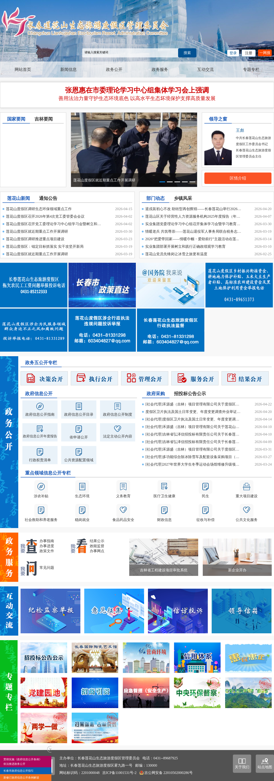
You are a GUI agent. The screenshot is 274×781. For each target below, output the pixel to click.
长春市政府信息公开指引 (18, 770)
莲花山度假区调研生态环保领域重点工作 (39, 209)
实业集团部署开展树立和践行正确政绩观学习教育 (185, 246)
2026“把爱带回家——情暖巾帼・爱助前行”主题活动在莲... (192, 239)
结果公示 (97, 541)
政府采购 (156, 393)
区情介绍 (238, 178)
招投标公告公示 (190, 393)
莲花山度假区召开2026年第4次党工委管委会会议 (45, 216)
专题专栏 (251, 69)
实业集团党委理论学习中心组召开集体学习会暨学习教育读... (193, 224)
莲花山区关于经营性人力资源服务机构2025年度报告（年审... (193, 216)
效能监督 (97, 546)
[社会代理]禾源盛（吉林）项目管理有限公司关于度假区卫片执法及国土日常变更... (194, 404)
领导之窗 (218, 118)
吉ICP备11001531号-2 (119, 773)
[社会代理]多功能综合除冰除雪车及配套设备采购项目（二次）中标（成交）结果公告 (194, 457)
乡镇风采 (183, 198)
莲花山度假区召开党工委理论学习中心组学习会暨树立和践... (54, 224)
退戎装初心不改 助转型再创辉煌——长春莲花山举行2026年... (193, 209)
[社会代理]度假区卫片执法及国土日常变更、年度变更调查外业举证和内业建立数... (194, 419)
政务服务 (160, 69)
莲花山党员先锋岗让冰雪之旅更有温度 (176, 254)
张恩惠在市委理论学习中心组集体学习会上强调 (137, 90)
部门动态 (155, 198)
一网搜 (264, 53)
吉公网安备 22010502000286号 (168, 773)
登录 (233, 53)
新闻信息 (68, 69)
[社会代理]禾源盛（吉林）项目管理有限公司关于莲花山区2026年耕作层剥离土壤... (194, 427)
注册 (248, 53)
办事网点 (97, 551)
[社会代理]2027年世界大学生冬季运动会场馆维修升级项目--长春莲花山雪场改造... (194, 464)
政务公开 (114, 69)
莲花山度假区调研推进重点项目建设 (35, 239)
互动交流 (205, 69)
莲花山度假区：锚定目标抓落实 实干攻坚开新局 (45, 246)
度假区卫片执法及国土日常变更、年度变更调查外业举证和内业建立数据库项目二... (194, 412)
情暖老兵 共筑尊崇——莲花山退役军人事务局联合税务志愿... (193, 231)
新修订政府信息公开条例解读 (21, 777)
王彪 (240, 130)
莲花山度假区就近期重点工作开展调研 (37, 231)
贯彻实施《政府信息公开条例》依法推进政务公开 (22, 762)
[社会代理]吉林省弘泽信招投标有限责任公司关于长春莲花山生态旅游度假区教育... (194, 434)
